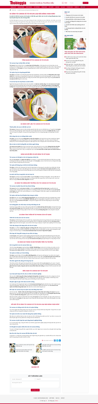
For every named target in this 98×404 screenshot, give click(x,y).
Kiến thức (82, 7)
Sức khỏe (51, 7)
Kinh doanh (29, 7)
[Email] (47, 379)
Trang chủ (13, 7)
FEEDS (65, 3)
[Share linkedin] (60, 340)
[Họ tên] (23, 379)
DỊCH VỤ (57, 398)
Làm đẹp (57, 7)
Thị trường (37, 7)
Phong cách (70, 7)
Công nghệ (44, 7)
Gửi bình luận (35, 390)
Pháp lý (76, 7)
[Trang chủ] (10, 10)
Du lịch (63, 7)
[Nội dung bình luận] (35, 384)
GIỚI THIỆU (51, 398)
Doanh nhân (21, 7)
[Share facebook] (55, 340)
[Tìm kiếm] (76, 3)
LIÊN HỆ (62, 398)
